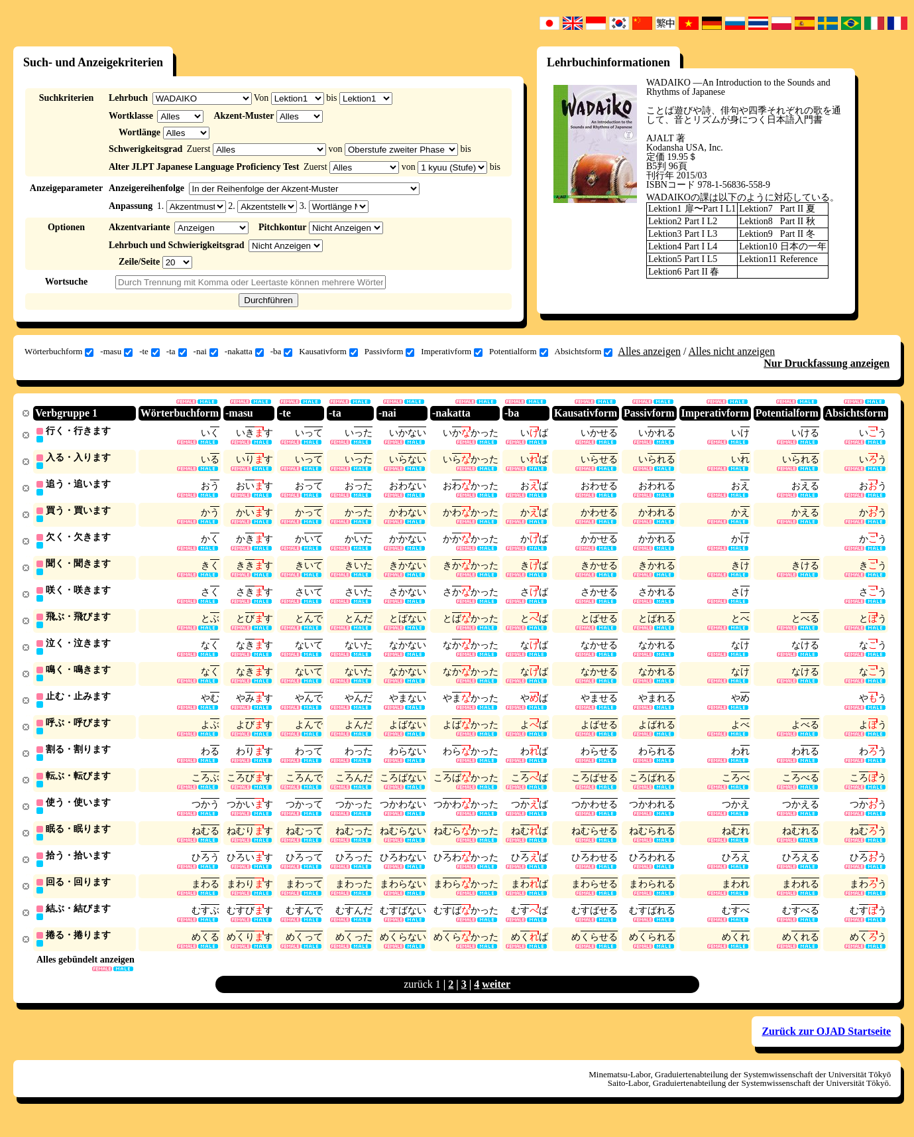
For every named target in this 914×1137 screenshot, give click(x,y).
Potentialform (518, 351)
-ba (281, 351)
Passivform (390, 351)
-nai (206, 351)
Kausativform (328, 351)
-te (149, 351)
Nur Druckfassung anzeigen (826, 363)
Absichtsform (584, 351)
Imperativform (452, 351)
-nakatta (244, 351)
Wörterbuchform (59, 351)
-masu (116, 351)
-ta (176, 351)
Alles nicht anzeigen (732, 351)
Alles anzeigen (649, 351)
